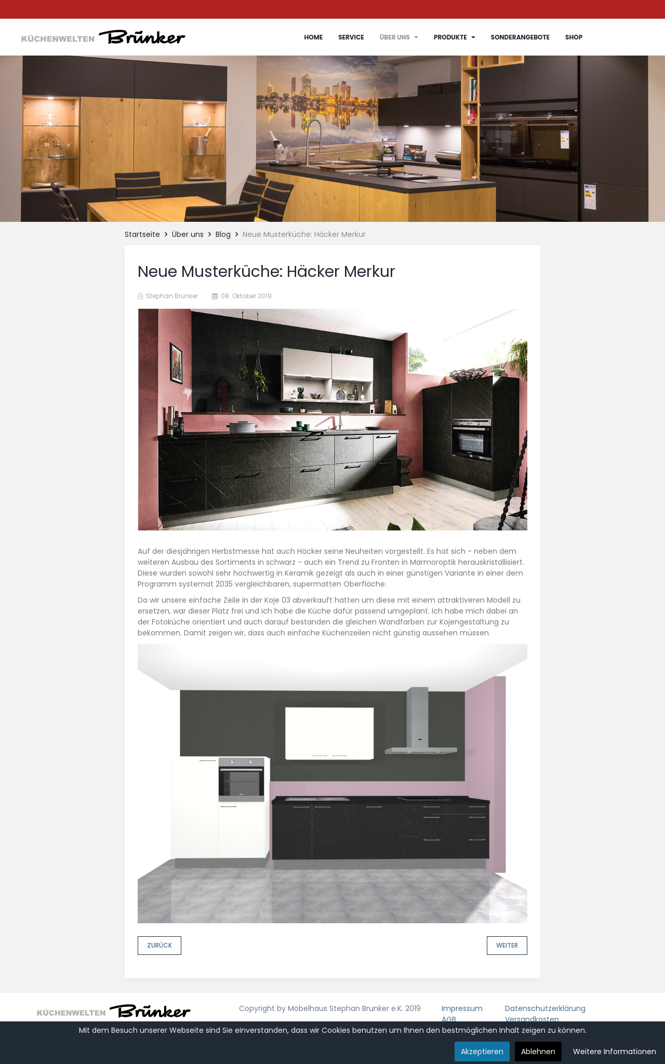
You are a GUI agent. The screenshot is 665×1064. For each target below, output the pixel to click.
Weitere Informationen (614, 1051)
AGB (449, 1019)
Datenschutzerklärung (545, 1008)
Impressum (462, 1008)
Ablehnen (538, 1051)
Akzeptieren (482, 1051)
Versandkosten (532, 1019)
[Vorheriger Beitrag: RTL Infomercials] (159, 945)
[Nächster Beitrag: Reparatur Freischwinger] (507, 945)
